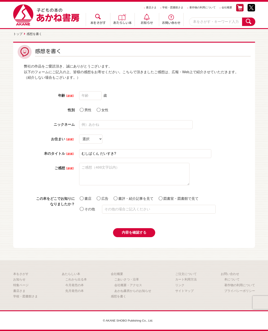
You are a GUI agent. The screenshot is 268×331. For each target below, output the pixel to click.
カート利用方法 (186, 279)
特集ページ (21, 284)
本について (232, 279)
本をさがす (98, 22)
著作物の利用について (202, 7)
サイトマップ (184, 290)
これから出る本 (76, 279)
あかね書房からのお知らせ (132, 290)
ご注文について (186, 273)
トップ (17, 33)
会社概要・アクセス (128, 284)
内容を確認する (134, 232)
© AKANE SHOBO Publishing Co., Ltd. (128, 320)
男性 (85, 109)
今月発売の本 (74, 284)
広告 (102, 198)
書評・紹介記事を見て (133, 198)
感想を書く (118, 296)
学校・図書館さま (172, 7)
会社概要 (227, 7)
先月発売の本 (74, 290)
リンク (179, 284)
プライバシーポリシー (239, 290)
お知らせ (147, 22)
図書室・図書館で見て (179, 198)
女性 (102, 109)
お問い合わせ (171, 22)
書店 (85, 198)
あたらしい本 (122, 22)
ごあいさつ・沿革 (126, 279)
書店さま (151, 7)
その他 (87, 208)
